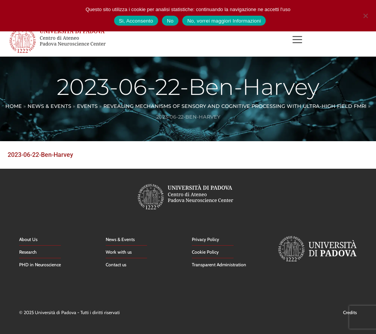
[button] (297, 40)
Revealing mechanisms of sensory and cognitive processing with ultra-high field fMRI (234, 106)
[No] (365, 15)
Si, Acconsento (136, 21)
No (170, 21)
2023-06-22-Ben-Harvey (40, 154)
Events (87, 106)
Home (13, 106)
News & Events (49, 106)
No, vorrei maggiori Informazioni (224, 21)
